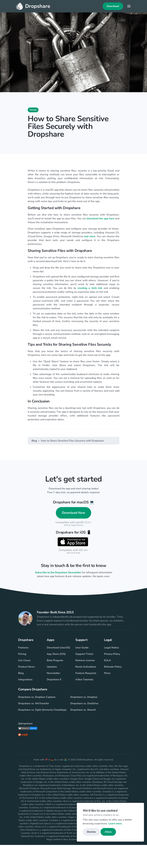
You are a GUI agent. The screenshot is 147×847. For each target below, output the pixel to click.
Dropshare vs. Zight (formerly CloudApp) (42, 712)
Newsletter (53, 675)
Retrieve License (85, 662)
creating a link (89, 290)
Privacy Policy (112, 656)
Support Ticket (84, 656)
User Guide (82, 649)
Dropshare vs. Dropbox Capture (37, 699)
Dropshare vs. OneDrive (84, 705)
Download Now (73, 515)
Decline (91, 832)
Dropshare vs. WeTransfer (33, 705)
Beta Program (55, 662)
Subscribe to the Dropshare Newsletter (58, 574)
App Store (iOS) (56, 656)
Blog (34, 442)
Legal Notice (111, 649)
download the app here (100, 220)
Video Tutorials (84, 681)
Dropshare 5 (54, 681)
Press (107, 675)
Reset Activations (85, 669)
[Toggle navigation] (129, 7)
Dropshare (33, 7)
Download (113, 7)
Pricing (22, 656)
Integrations (25, 681)
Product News (26, 669)
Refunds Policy (113, 669)
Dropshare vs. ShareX (83, 712)
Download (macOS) (58, 649)
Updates (52, 669)
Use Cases (24, 662)
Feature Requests (85, 675)
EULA (107, 662)
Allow (108, 832)
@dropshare (25, 725)
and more (89, 238)
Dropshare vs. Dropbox (84, 699)
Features (23, 649)
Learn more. (115, 823)
